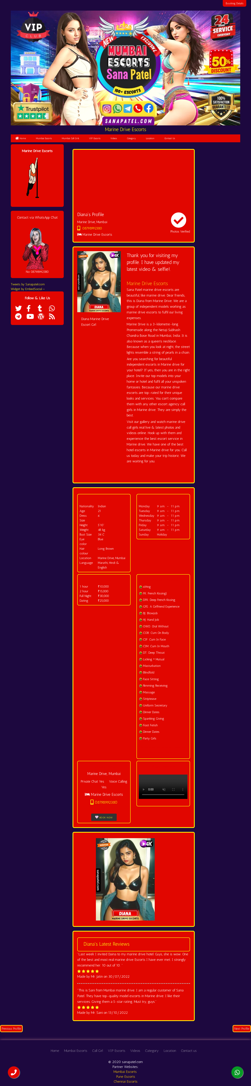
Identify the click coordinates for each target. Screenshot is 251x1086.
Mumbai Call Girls (70, 138)
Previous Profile (11, 1028)
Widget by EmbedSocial (28, 289)
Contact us (189, 1051)
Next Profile (241, 1028)
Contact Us (169, 138)
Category (131, 138)
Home (20, 138)
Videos (113, 138)
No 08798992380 (37, 272)
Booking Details (235, 3)
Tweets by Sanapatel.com (28, 284)
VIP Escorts (94, 138)
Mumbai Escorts (44, 138)
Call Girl (97, 1051)
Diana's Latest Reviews (107, 944)
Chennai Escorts (125, 1081)
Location (150, 138)
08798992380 (89, 228)
